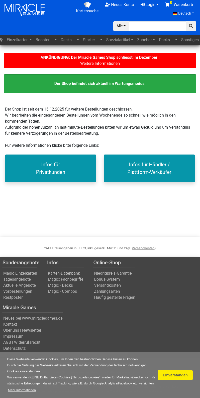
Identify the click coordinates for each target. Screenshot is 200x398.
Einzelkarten (18, 39)
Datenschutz (14, 348)
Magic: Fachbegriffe (65, 279)
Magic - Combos (62, 291)
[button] (22, 390)
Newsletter (31, 330)
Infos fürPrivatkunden (50, 168)
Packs (166, 39)
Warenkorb (179, 4)
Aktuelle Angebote (19, 285)
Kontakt (10, 324)
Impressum (13, 336)
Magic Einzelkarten (20, 273)
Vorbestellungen (17, 291)
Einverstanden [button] (175, 375)
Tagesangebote (17, 279)
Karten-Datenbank (64, 273)
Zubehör (144, 39)
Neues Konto (119, 4)
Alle (120, 26)
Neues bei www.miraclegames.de (33, 318)
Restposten (13, 297)
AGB (7, 342)
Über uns (11, 330)
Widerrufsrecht (27, 342)
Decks (68, 39)
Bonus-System (107, 279)
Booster (45, 39)
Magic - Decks (60, 285)
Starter (91, 39)
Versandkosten (143, 248)
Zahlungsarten (107, 291)
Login (148, 4)
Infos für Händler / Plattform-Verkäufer (149, 168)
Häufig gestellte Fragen (114, 297)
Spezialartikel (118, 39)
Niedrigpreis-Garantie (113, 273)
